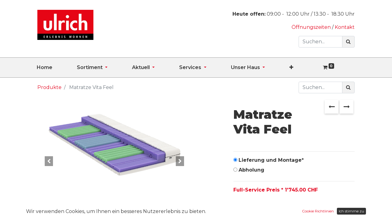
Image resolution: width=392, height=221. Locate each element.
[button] (303, 67)
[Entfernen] (239, 209)
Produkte (49, 87)
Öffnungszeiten (312, 27)
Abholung (251, 170)
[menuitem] (57, 67)
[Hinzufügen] (266, 209)
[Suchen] (348, 42)
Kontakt (345, 27)
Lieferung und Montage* (271, 160)
